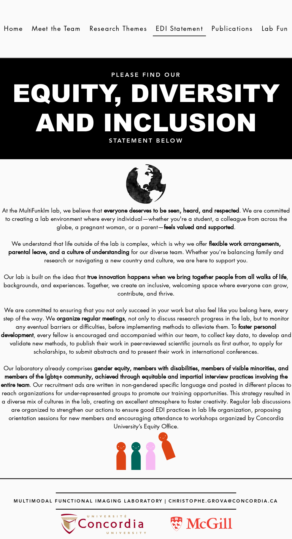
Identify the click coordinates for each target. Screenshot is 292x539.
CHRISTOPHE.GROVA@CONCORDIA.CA (223, 501)
